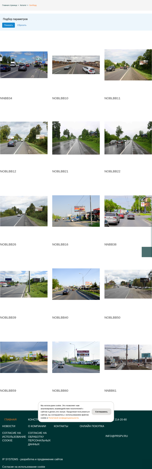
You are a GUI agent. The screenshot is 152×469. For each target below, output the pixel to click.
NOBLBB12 (8, 171)
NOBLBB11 (112, 98)
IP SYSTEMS (10, 459)
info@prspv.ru (117, 436)
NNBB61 (110, 390)
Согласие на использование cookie (23, 466)
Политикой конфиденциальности (64, 418)
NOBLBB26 (8, 244)
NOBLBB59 (8, 390)
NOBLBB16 (60, 244)
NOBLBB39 (8, 317)
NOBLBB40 (60, 317)
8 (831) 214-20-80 (116, 419)
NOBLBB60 (60, 390)
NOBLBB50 (112, 317)
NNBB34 (6, 98)
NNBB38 (110, 244)
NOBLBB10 (60, 98)
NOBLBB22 (112, 171)
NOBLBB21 (60, 171)
